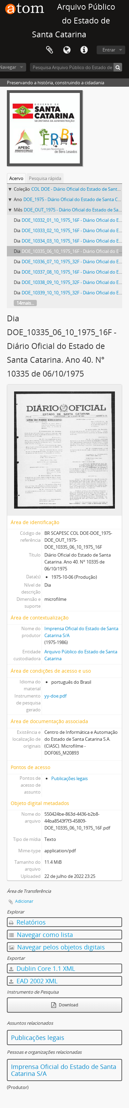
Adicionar (24, 901)
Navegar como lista (41, 934)
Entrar (109, 50)
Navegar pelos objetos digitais (57, 947)
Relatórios (27, 922)
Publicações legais (69, 778)
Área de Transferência (49, 50)
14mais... (25, 303)
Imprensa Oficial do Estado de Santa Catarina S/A (63, 1070)
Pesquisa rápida (45, 178)
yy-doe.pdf (55, 696)
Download (64, 1005)
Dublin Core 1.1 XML (42, 968)
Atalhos (84, 50)
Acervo (16, 178)
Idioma (66, 50)
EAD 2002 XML (33, 981)
